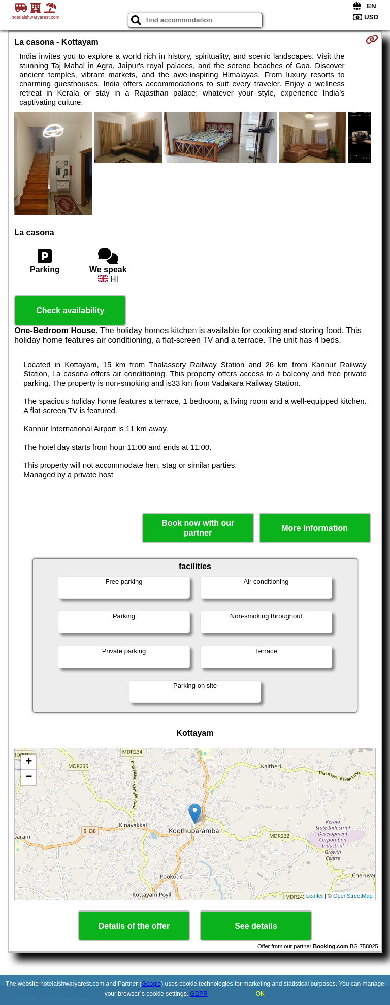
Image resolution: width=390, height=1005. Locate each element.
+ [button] (28, 762)
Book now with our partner (197, 528)
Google (151, 983)
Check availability (70, 310)
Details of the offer (134, 926)
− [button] (28, 777)
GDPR (199, 993)
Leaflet (314, 896)
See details (256, 926)
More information (314, 528)
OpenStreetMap (353, 896)
